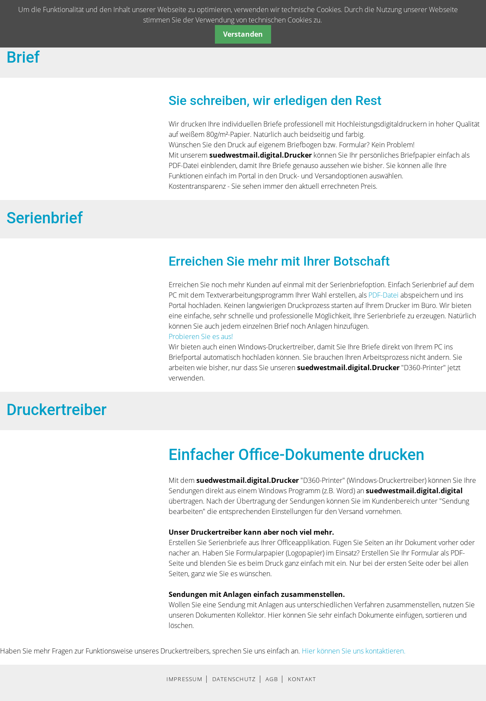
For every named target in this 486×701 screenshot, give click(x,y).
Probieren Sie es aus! (201, 336)
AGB (271, 679)
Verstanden (243, 34)
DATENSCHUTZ (234, 679)
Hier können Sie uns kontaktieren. (354, 651)
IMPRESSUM (184, 679)
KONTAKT (302, 679)
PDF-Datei (384, 295)
